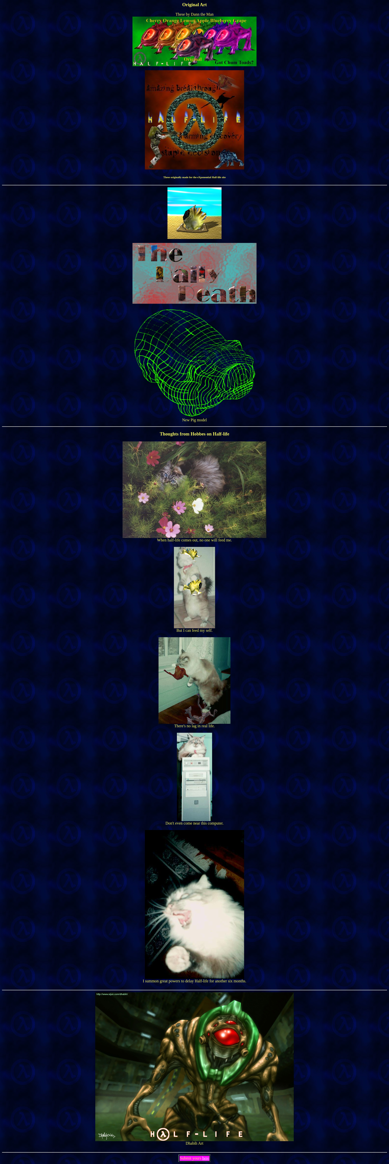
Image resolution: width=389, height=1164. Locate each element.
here (205, 1158)
